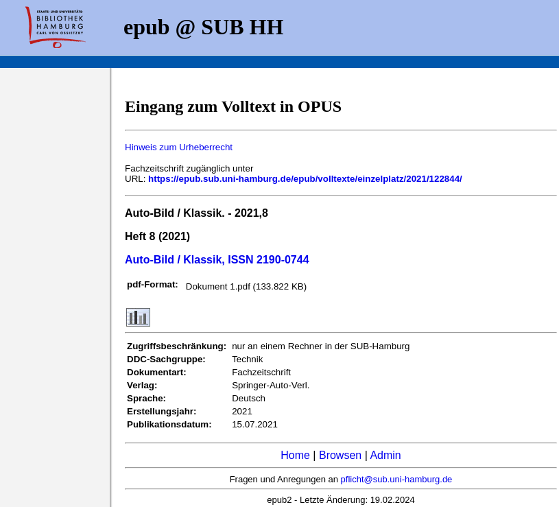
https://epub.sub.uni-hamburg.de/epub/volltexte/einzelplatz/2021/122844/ (305, 179)
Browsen (340, 455)
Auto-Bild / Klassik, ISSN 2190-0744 (217, 260)
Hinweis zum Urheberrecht (179, 147)
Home (295, 455)
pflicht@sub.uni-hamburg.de (397, 479)
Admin (385, 455)
